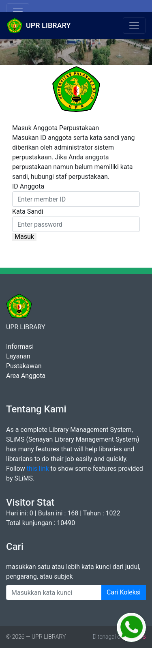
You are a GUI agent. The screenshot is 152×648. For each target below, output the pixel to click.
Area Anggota (25, 376)
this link (38, 468)
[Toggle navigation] (17, 11)
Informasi (20, 346)
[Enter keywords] (54, 592)
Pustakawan (23, 366)
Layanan (18, 356)
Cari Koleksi (124, 592)
